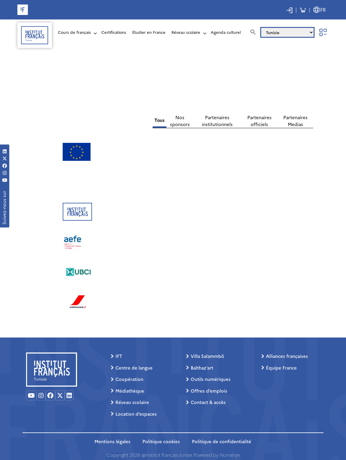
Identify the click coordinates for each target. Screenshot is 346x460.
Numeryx (230, 455)
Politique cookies (161, 441)
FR (323, 10)
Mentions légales (112, 441)
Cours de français (74, 32)
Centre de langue (134, 367)
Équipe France (281, 367)
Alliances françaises (287, 356)
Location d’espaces (136, 414)
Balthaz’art (202, 367)
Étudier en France (149, 32)
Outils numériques (211, 379)
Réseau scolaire (186, 32)
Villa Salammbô (207, 356)
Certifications (113, 32)
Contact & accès (208, 402)
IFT (118, 356)
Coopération (129, 379)
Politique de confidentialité (221, 441)
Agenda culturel (226, 32)
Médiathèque (129, 391)
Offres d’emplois (209, 391)
